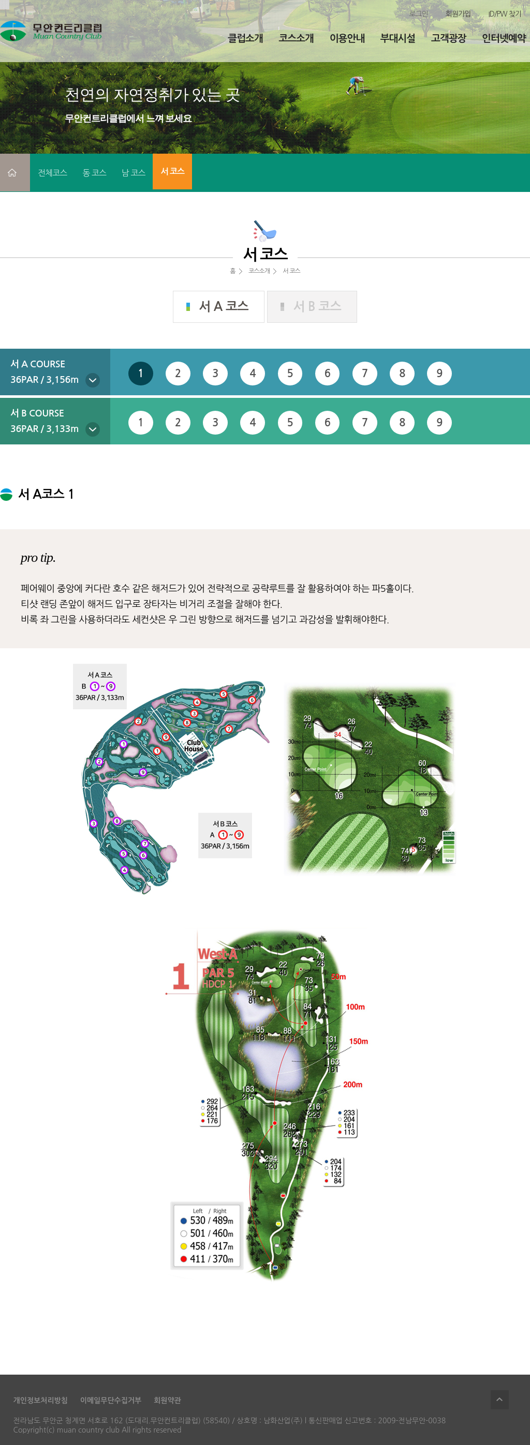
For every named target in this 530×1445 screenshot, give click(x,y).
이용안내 (347, 38)
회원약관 (167, 1400)
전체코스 (52, 173)
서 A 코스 (224, 307)
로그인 (418, 14)
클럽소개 (245, 38)
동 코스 (94, 173)
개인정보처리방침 (40, 1400)
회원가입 (458, 14)
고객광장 (448, 38)
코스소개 (296, 38)
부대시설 (397, 38)
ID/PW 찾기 (504, 14)
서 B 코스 (317, 307)
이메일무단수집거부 (110, 1400)
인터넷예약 (503, 38)
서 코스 (172, 171)
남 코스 (133, 173)
